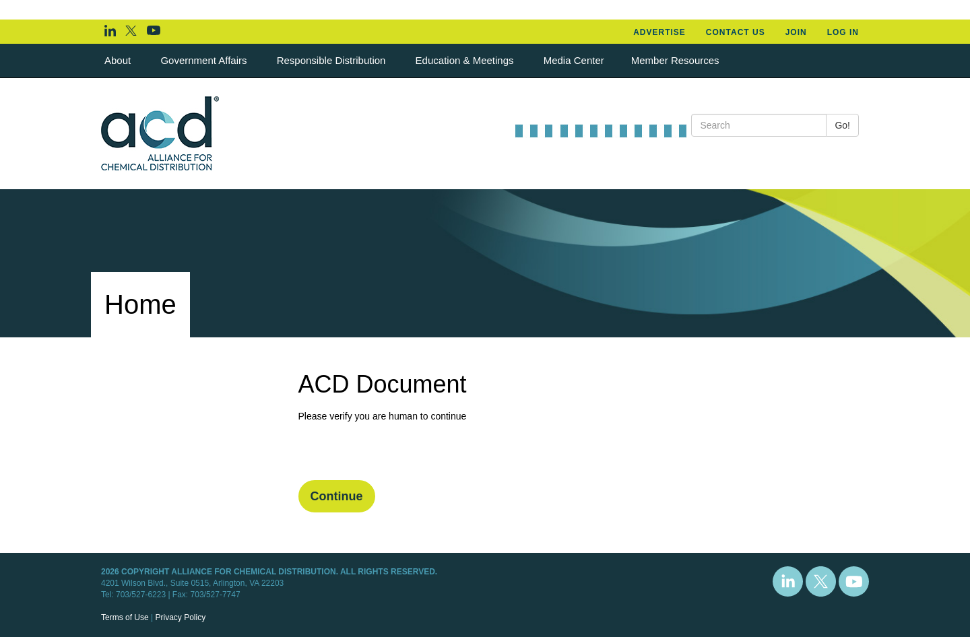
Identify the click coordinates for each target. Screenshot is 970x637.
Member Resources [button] (676, 60)
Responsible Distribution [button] (333, 60)
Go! (842, 125)
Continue (337, 496)
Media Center (574, 60)
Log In (843, 32)
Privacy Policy (180, 617)
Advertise (659, 32)
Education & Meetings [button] (466, 60)
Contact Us (735, 32)
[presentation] (400, 454)
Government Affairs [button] (204, 60)
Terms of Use (125, 617)
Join (796, 32)
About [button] (118, 60)
